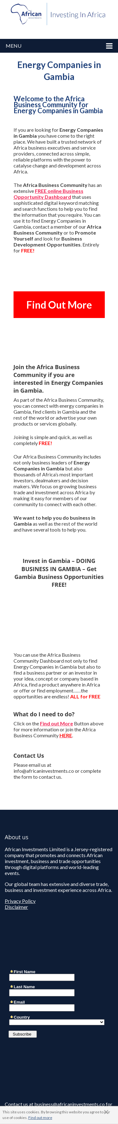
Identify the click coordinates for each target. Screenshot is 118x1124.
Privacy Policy (20, 901)
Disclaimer (16, 907)
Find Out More (59, 305)
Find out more (40, 1117)
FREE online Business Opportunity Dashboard (48, 194)
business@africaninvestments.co (69, 1104)
